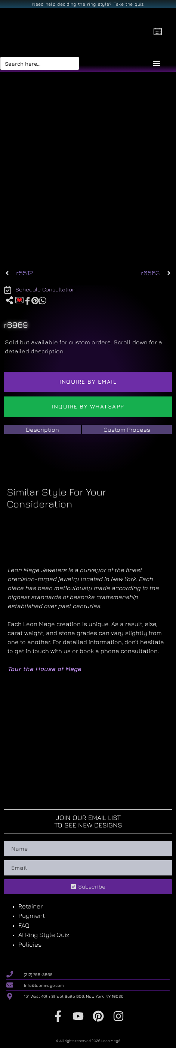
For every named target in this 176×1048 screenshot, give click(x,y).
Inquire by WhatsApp (88, 406)
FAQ (24, 925)
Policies (30, 944)
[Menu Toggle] (156, 63)
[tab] (42, 429)
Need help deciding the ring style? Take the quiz (87, 4)
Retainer (30, 906)
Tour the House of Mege (44, 668)
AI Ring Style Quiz (44, 934)
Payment (31, 915)
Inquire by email (88, 381)
